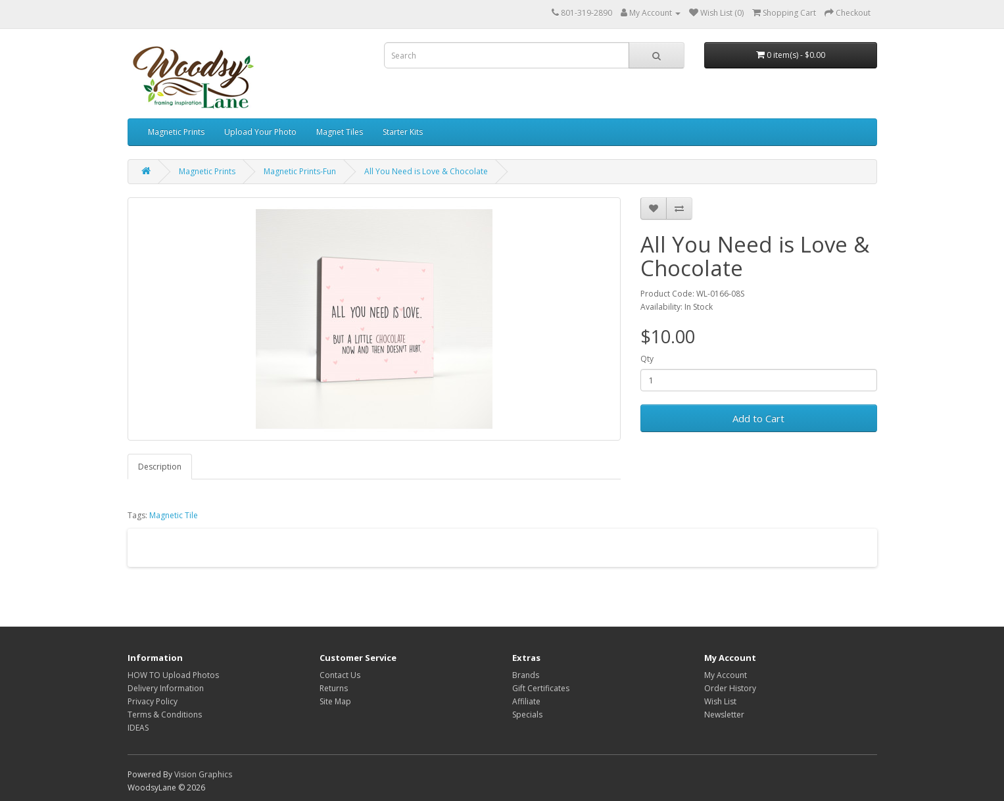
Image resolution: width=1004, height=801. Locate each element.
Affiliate (526, 701)
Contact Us (340, 675)
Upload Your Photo (260, 131)
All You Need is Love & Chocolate (426, 171)
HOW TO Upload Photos (173, 675)
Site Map (335, 701)
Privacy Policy (153, 701)
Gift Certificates (540, 688)
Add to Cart (758, 418)
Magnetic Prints (176, 131)
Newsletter (724, 714)
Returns (334, 688)
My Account (725, 675)
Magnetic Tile (173, 515)
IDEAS (138, 727)
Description (159, 466)
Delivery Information (166, 688)
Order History (730, 688)
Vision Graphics (203, 774)
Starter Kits (403, 131)
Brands (525, 675)
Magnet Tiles (339, 131)
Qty (647, 358)
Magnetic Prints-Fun (300, 171)
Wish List (720, 701)
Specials (527, 714)
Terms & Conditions (165, 714)
